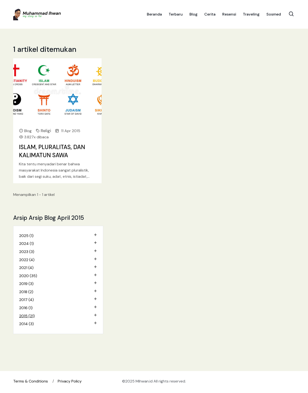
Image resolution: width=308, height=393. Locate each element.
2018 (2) (26, 291)
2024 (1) (26, 243)
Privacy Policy (70, 381)
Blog (193, 14)
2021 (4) (26, 267)
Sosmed (273, 14)
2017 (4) (26, 299)
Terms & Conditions (30, 381)
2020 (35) (28, 275)
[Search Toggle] (291, 14)
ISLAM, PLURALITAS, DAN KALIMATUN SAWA (52, 151)
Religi (46, 131)
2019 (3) (26, 283)
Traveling (251, 14)
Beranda (154, 14)
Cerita (210, 14)
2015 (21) (27, 315)
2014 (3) (26, 323)
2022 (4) (26, 259)
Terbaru (176, 14)
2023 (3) (26, 251)
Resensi (229, 14)
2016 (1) (26, 307)
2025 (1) (26, 235)
